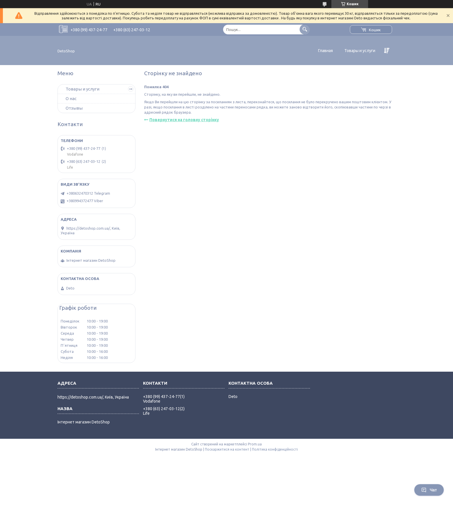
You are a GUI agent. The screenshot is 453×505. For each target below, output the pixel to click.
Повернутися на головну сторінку (184, 119)
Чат (429, 490)
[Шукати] (305, 29)
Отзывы (74, 108)
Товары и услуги (359, 50)
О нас (71, 98)
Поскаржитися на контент (227, 449)
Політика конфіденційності (275, 449)
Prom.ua (255, 444)
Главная (325, 50)
